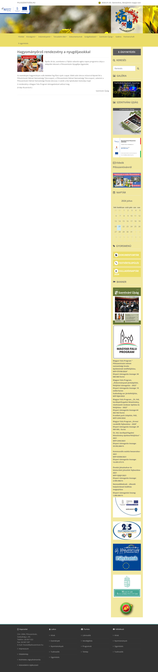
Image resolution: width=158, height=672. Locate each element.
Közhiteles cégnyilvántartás (30, 659)
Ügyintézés (55, 657)
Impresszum (24, 648)
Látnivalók (87, 635)
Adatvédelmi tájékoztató (28, 665)
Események (55, 641)
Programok (87, 646)
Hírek (53, 635)
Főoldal (21, 36)
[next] (139, 200)
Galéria (118, 36)
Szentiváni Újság (105, 36)
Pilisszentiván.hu (26, 2)
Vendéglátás (87, 641)
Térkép (85, 652)
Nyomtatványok (57, 646)
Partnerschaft (128, 36)
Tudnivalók (55, 652)
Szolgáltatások (90, 36)
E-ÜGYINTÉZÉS (126, 52)
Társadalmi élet (59, 36)
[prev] (114, 200)
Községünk (30, 36)
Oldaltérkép (23, 654)
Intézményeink (44, 36)
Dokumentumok (75, 36)
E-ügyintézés (23, 43)
